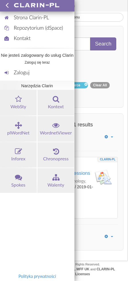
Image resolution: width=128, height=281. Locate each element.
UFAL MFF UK (78, 269)
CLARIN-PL (107, 159)
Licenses (82, 274)
